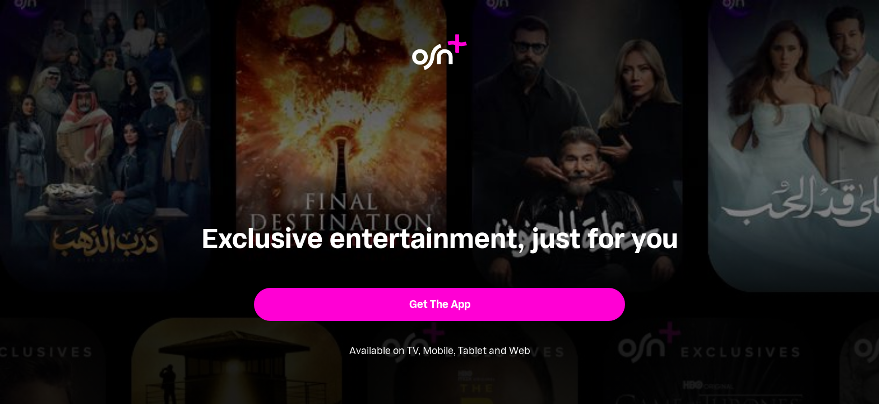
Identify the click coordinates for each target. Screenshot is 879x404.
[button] (440, 304)
